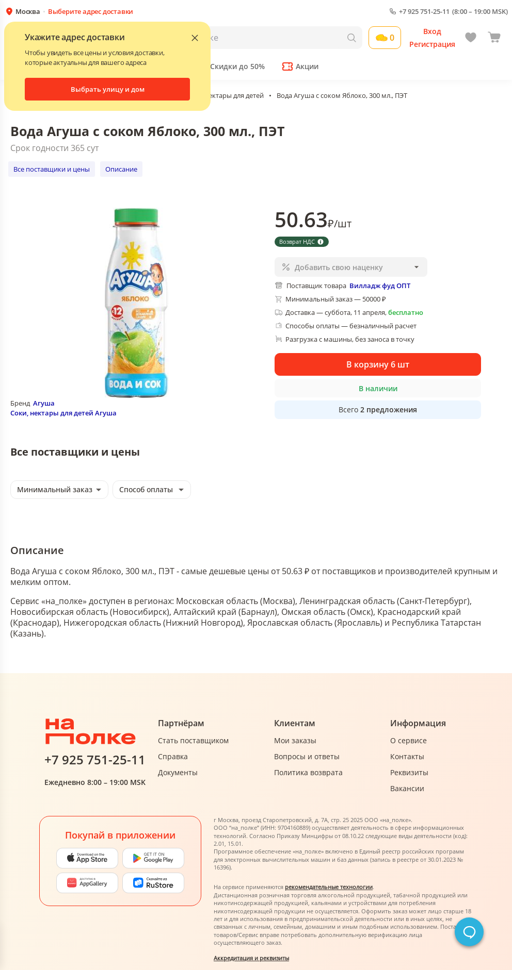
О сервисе (408, 740)
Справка (173, 756)
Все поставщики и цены (51, 169)
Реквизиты (409, 772)
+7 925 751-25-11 (424, 11)
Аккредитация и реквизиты (251, 958)
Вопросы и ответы (307, 756)
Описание (121, 169)
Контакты (407, 756)
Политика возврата (308, 772)
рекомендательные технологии (329, 887)
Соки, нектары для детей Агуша (63, 412)
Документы (178, 772)
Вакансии (407, 788)
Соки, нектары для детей (224, 95)
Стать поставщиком (193, 740)
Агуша (44, 403)
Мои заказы (295, 740)
